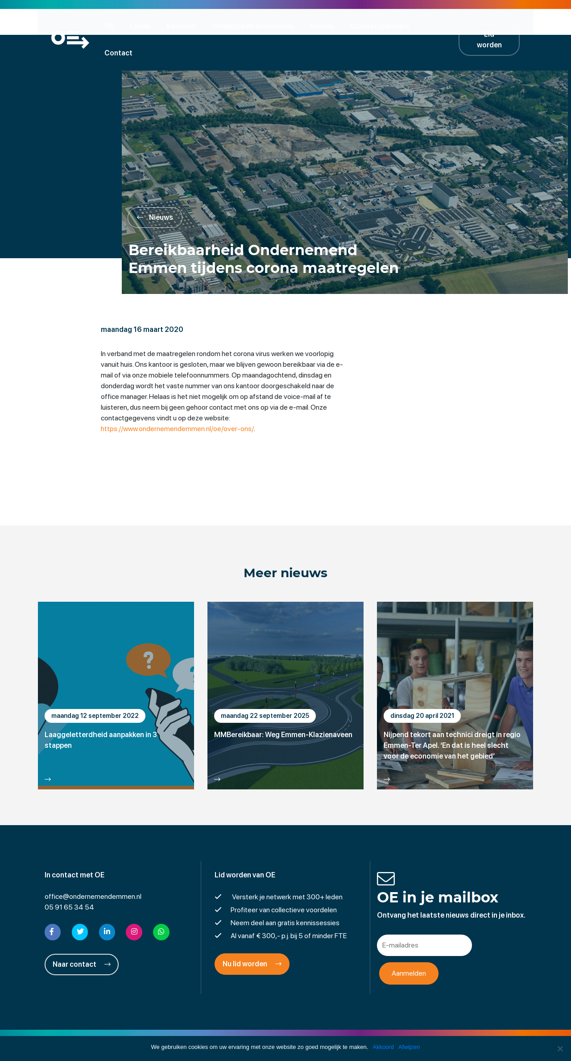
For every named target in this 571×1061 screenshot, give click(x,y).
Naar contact (82, 938)
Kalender (184, 25)
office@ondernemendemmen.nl (93, 871)
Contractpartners (382, 25)
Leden (143, 25)
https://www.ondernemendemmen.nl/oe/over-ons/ (179, 402)
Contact (442, 25)
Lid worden (495, 25)
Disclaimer (234, 1031)
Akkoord (383, 1047)
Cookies (354, 1031)
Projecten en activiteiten (256, 25)
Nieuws (325, 25)
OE (112, 25)
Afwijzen (409, 1047)
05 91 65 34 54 (69, 881)
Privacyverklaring (285, 1031)
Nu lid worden (252, 938)
